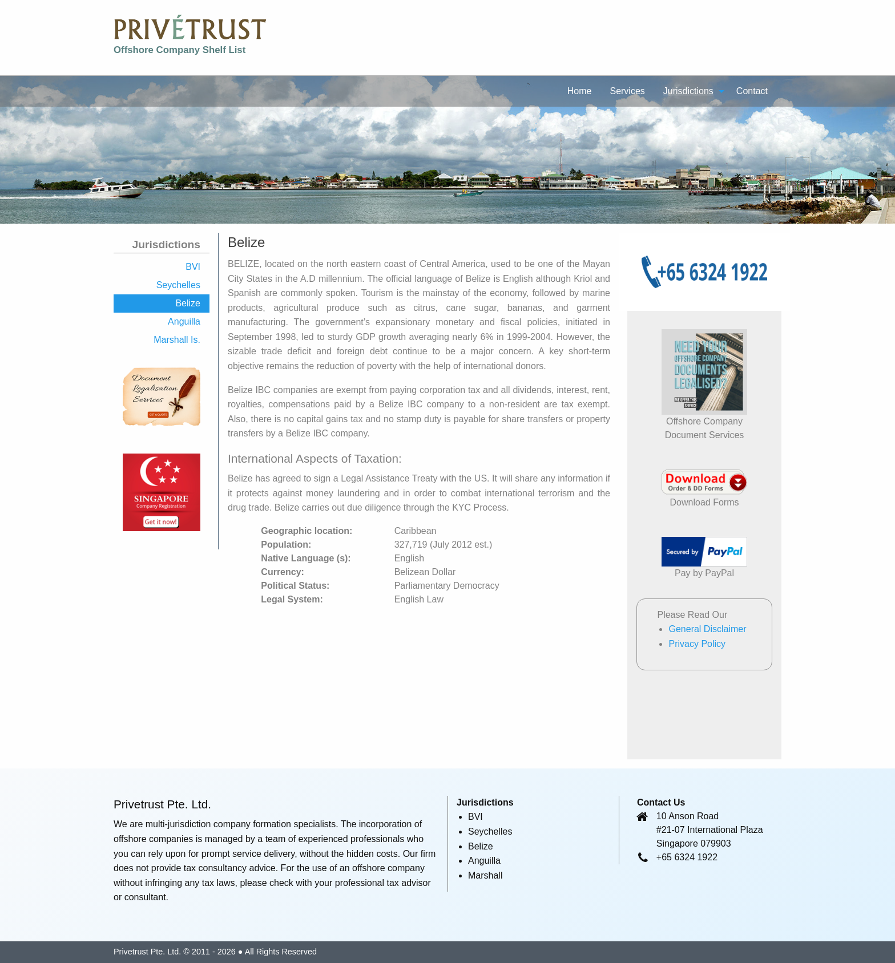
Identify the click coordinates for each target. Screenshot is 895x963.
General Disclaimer (707, 629)
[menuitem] (579, 91)
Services (627, 91)
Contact (752, 91)
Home (579, 91)
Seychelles (178, 285)
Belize (187, 303)
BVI (193, 267)
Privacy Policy (696, 644)
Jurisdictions (688, 91)
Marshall (485, 875)
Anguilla (184, 321)
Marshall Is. (177, 340)
